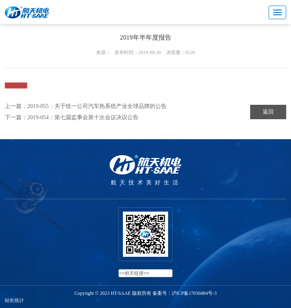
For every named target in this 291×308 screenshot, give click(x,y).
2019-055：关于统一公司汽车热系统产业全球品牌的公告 (97, 106)
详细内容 (16, 87)
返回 (268, 112)
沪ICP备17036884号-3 (194, 293)
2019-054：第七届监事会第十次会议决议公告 (82, 117)
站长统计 (14, 300)
